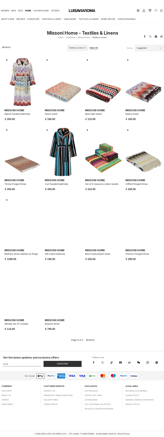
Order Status (50, 404)
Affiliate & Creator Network (99, 409)
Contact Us (49, 391)
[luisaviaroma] (82, 11)
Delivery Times (51, 400)
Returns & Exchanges (136, 391)
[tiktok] (111, 362)
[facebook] (94, 362)
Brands (20, 19)
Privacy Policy (132, 404)
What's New (7, 19)
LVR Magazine (41, 10)
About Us (6, 395)
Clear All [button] (93, 48)
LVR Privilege (91, 391)
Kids (20, 10)
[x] (102, 362)
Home (28, 10)
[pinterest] (157, 362)
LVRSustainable (127, 19)
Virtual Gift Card (93, 395)
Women (5, 10)
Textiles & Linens (89, 19)
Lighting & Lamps (51, 19)
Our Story (7, 391)
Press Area (7, 404)
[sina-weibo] (129, 362)
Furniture (33, 19)
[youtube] (120, 362)
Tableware (70, 19)
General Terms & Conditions (139, 400)
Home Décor (108, 19)
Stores (55, 10)
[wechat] (139, 362)
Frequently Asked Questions (58, 395)
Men (13, 10)
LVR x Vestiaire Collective (98, 404)
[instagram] (148, 362)
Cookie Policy (132, 395)
